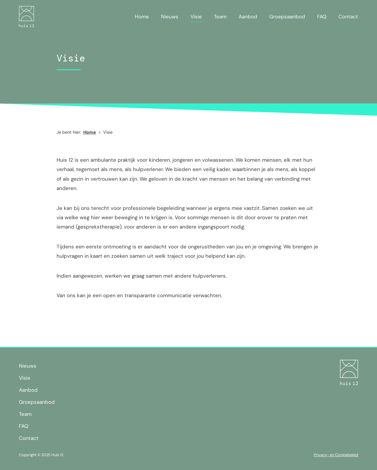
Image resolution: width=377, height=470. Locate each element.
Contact (348, 16)
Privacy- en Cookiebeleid (336, 454)
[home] (26, 16)
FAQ (321, 16)
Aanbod (248, 16)
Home (142, 16)
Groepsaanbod (287, 16)
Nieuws (169, 16)
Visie (196, 16)
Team (220, 16)
